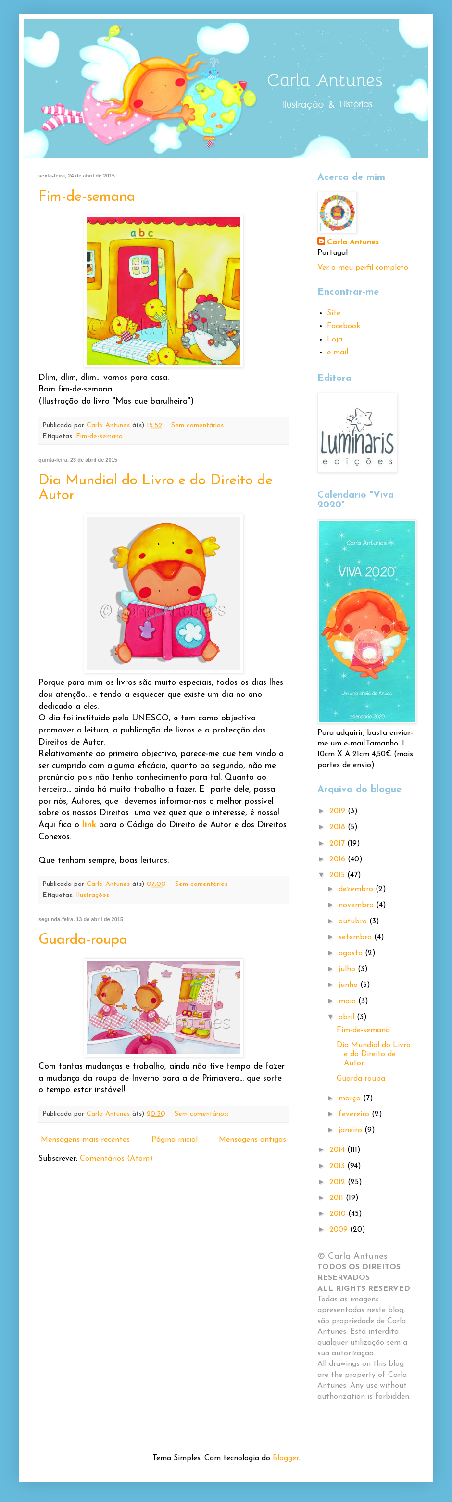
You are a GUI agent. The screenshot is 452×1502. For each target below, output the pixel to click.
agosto (352, 953)
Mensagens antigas (252, 1140)
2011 (337, 1198)
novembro (357, 905)
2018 (338, 827)
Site (333, 313)
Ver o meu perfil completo (362, 268)
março (351, 1098)
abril (348, 1017)
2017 (338, 843)
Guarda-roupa (82, 940)
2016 (338, 859)
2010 (338, 1214)
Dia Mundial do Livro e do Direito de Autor (374, 1054)
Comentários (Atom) (116, 1158)
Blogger (286, 1458)
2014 (338, 1150)
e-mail (337, 352)
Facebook (343, 326)
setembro (356, 937)
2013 (338, 1166)
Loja (334, 339)
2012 (338, 1182)
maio (348, 1001)
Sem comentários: (199, 425)
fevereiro (355, 1114)
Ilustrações (92, 895)
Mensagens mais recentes (85, 1140)
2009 (339, 1230)
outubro (354, 921)
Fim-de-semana (86, 196)
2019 (338, 811)
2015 (338, 875)
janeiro (351, 1130)
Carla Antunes (353, 242)
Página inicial (174, 1140)
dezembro (357, 889)
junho (349, 985)
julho (348, 969)
